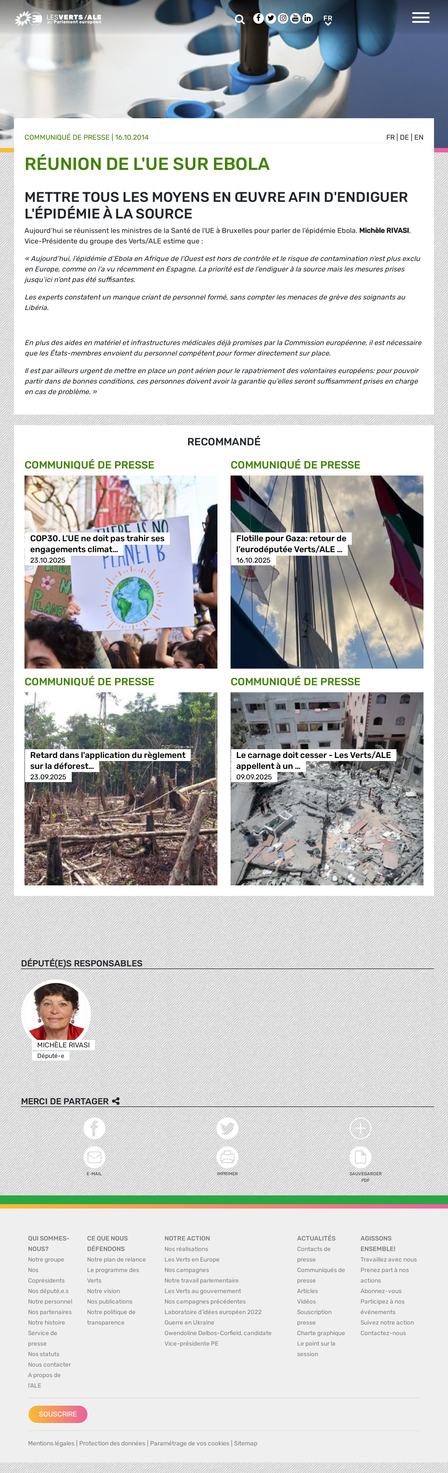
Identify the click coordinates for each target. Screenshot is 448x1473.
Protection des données (112, 1443)
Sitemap (245, 1443)
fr (390, 137)
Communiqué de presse (67, 137)
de (404, 137)
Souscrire (58, 1414)
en (419, 137)
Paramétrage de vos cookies (189, 1443)
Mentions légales (51, 1443)
